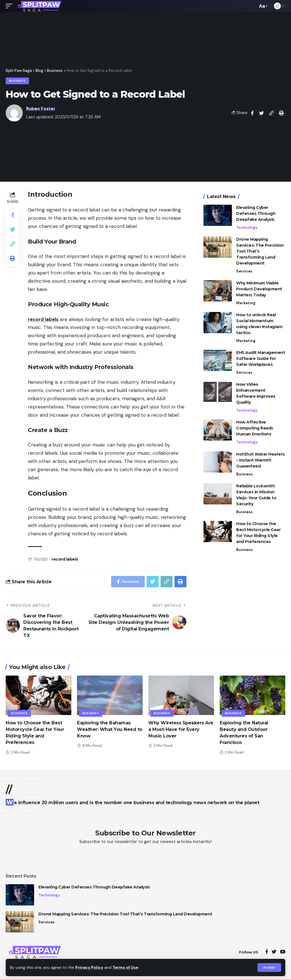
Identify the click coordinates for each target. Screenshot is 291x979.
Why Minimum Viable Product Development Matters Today (259, 288)
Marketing (245, 303)
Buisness (244, 474)
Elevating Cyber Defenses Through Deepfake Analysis (255, 213)
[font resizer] (262, 6)
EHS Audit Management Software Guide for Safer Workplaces (260, 358)
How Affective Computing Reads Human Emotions (254, 428)
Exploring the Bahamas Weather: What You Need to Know (109, 729)
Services (244, 271)
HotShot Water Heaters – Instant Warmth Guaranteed (260, 460)
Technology (247, 227)
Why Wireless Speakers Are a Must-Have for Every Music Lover (180, 729)
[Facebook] (266, 952)
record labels (64, 559)
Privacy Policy (89, 967)
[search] (252, 6)
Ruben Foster (40, 109)
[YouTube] (282, 952)
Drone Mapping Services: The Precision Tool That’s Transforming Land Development (125, 914)
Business (17, 81)
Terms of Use (125, 967)
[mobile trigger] (10, 6)
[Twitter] (274, 952)
